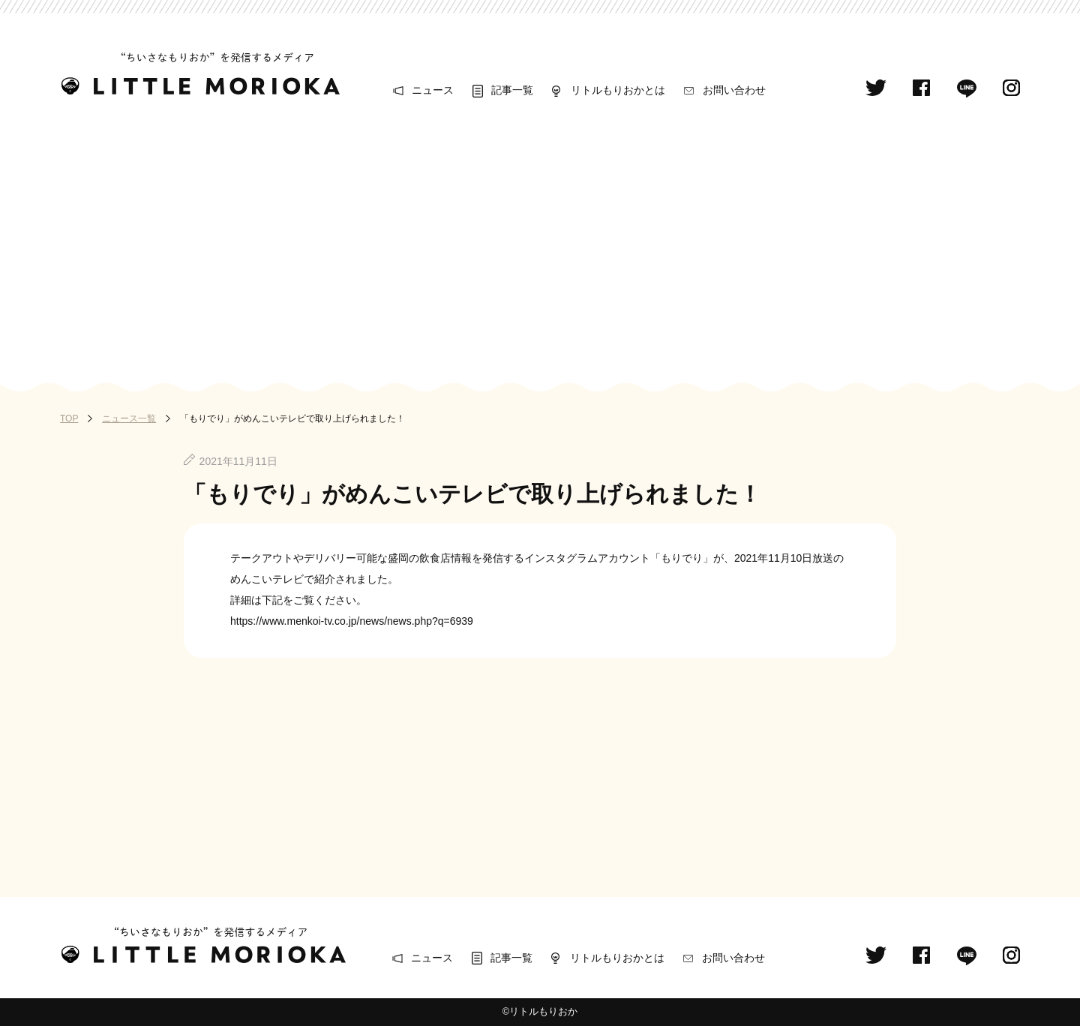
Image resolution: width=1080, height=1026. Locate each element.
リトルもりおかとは (618, 90)
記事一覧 (512, 90)
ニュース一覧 (129, 418)
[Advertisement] (540, 241)
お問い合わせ (734, 90)
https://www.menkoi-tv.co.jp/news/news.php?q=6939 (351, 621)
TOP (69, 418)
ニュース (433, 90)
